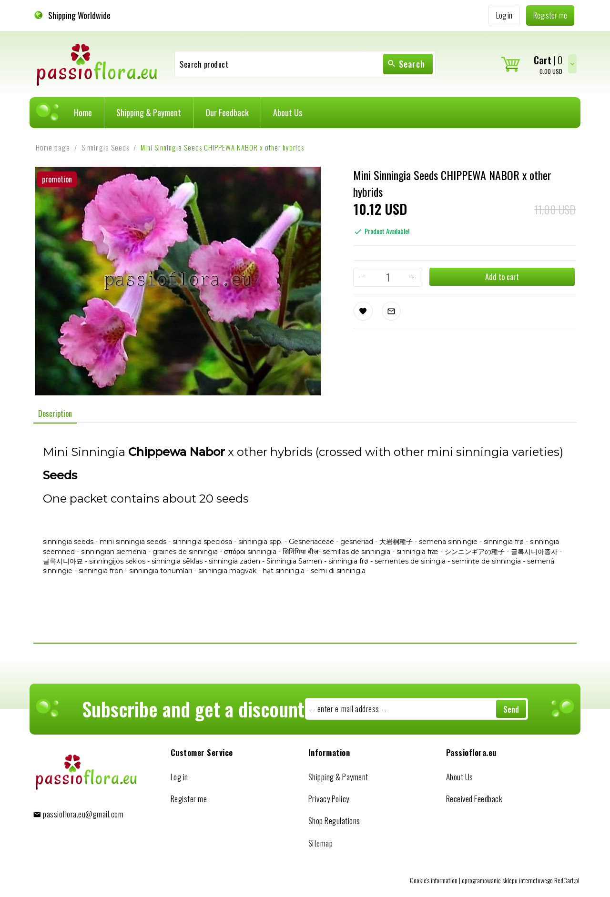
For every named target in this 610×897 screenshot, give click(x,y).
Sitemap (320, 843)
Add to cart (502, 276)
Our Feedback (227, 112)
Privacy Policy (328, 799)
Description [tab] (55, 413)
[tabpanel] (305, 533)
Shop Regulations (334, 820)
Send (511, 709)
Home (83, 112)
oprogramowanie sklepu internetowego (507, 880)
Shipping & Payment (148, 112)
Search (406, 64)
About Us (287, 112)
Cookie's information (434, 880)
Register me (189, 799)
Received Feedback (474, 799)
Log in (179, 777)
